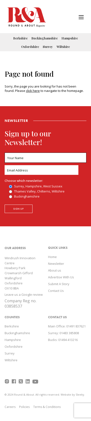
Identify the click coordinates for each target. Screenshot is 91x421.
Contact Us (56, 290)
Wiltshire (63, 46)
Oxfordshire (30, 46)
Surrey (48, 46)
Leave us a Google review (24, 294)
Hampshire (69, 38)
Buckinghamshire (44, 38)
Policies (24, 407)
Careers (10, 407)
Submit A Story (58, 284)
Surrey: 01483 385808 (63, 333)
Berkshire (20, 38)
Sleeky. (80, 394)
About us (54, 270)
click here (33, 91)
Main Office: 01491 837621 (67, 326)
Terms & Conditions (47, 407)
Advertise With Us (61, 277)
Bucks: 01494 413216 (63, 340)
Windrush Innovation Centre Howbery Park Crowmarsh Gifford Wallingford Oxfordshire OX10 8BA (20, 273)
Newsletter (56, 263)
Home (52, 257)
